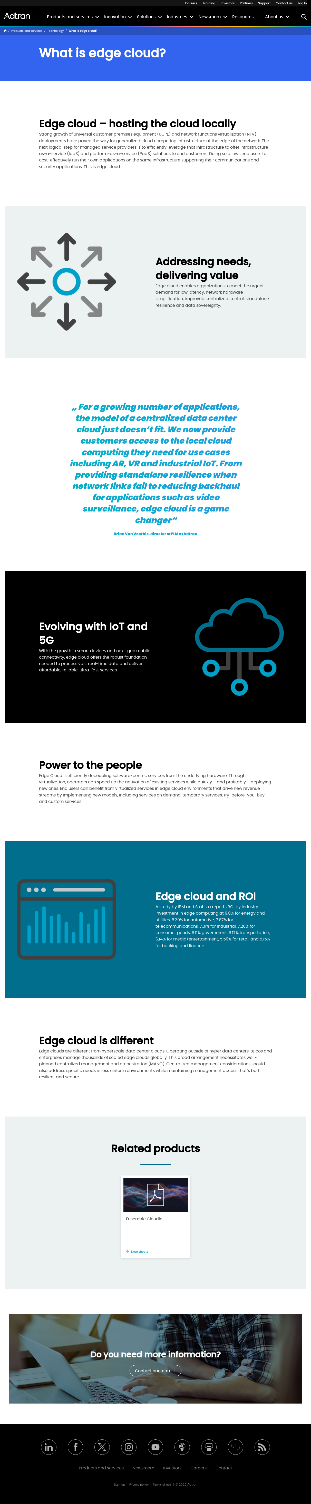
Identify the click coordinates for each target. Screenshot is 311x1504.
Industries (177, 17)
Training (208, 3)
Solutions (146, 17)
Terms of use (162, 1484)
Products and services (70, 17)
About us (274, 17)
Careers (191, 3)
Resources (243, 17)
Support (264, 3)
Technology (55, 30)
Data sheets (137, 1251)
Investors (228, 3)
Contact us (284, 3)
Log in (302, 3)
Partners (246, 3)
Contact (224, 1468)
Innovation (115, 17)
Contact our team (155, 1371)
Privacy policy (139, 1484)
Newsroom (210, 17)
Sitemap (119, 1484)
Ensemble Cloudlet (145, 1219)
